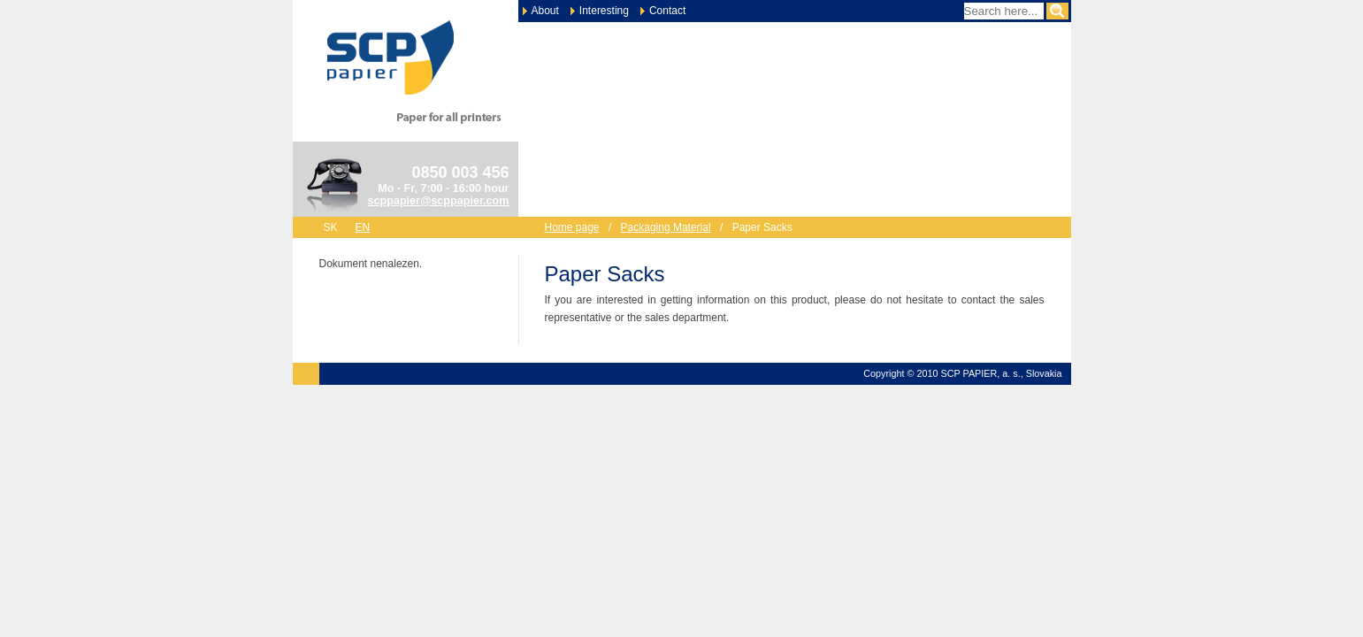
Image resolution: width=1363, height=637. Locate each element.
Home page (572, 227)
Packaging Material (666, 227)
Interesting (604, 10)
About (545, 10)
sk (331, 227)
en (363, 227)
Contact (667, 10)
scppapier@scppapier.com (438, 201)
